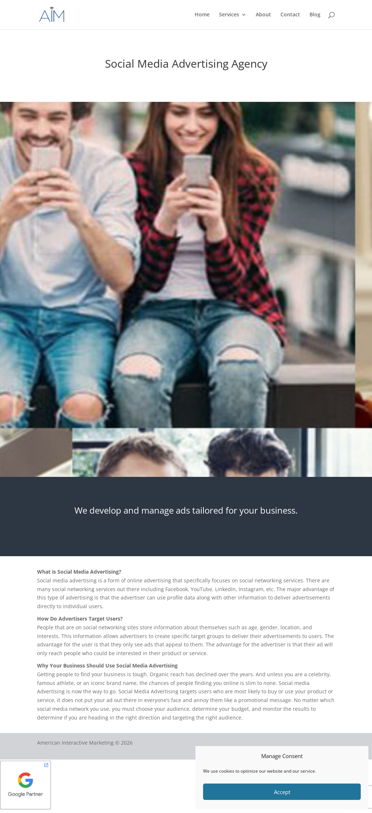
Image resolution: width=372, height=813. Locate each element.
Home (202, 15)
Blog (315, 15)
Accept (282, 792)
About (263, 15)
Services (229, 15)
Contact (290, 15)
